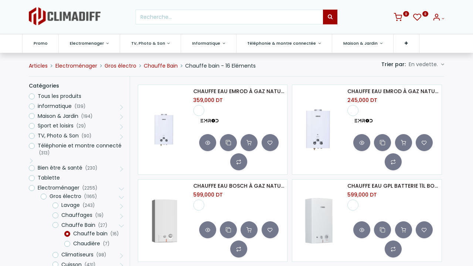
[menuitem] (47, 43)
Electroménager (76, 65)
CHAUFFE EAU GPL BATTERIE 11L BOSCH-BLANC (392, 186)
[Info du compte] (438, 18)
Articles (38, 65)
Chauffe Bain (161, 65)
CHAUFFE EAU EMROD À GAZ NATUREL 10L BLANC (238, 91)
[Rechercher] (330, 17)
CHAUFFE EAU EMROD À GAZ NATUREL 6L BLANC (392, 91)
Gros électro (120, 65)
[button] (413, 43)
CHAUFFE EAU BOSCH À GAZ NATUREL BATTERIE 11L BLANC (238, 186)
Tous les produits (59, 96)
